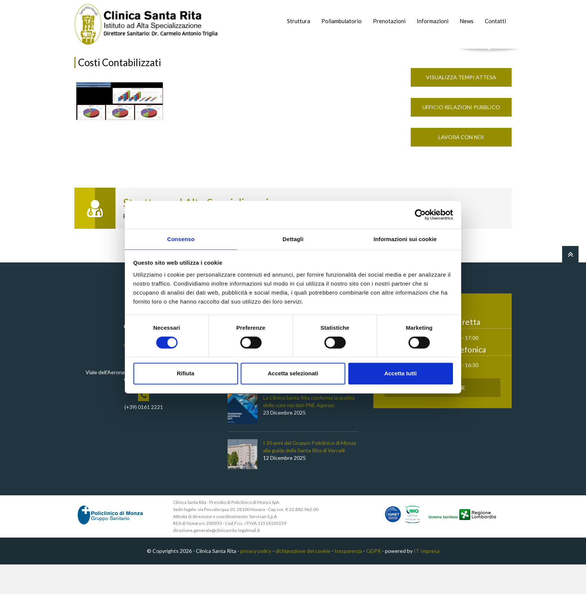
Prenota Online (442, 417)
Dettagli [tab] (293, 239)
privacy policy (255, 580)
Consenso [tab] (180, 239)
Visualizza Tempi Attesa (461, 107)
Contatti (495, 21)
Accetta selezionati (293, 374)
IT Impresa (427, 580)
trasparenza (348, 580)
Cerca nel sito (489, 56)
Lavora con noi (461, 166)
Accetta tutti (400, 374)
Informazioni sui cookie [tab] (405, 239)
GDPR (373, 580)
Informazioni (432, 21)
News (467, 21)
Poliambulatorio (341, 21)
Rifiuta (185, 374)
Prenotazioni (389, 21)
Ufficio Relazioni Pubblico (461, 136)
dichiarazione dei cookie (302, 580)
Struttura (298, 21)
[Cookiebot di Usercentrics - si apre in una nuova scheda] (420, 214)
